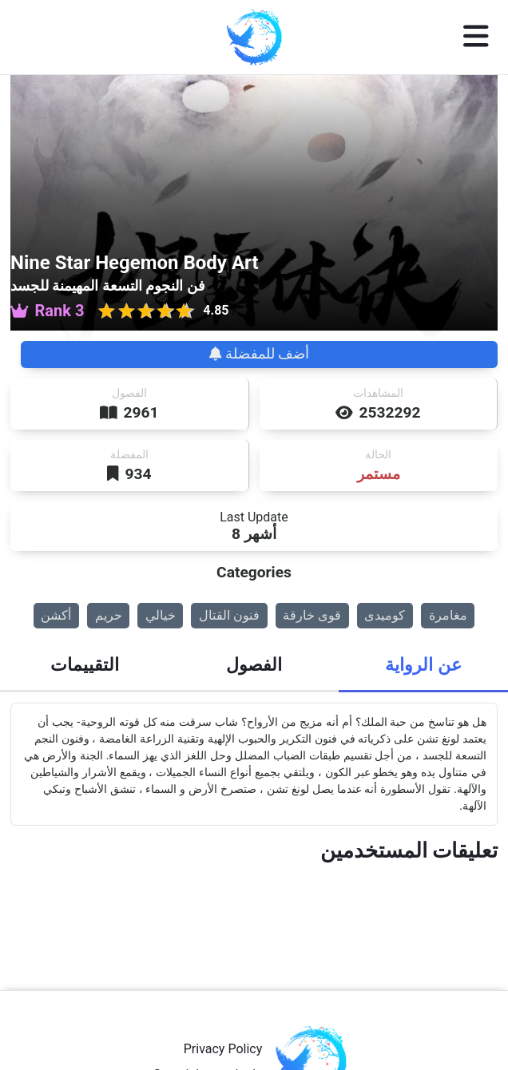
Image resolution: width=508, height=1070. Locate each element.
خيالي (160, 615)
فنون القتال (229, 615)
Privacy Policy (223, 1048)
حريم (108, 615)
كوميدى (384, 615)
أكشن (56, 615)
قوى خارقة (312, 615)
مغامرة (448, 615)
